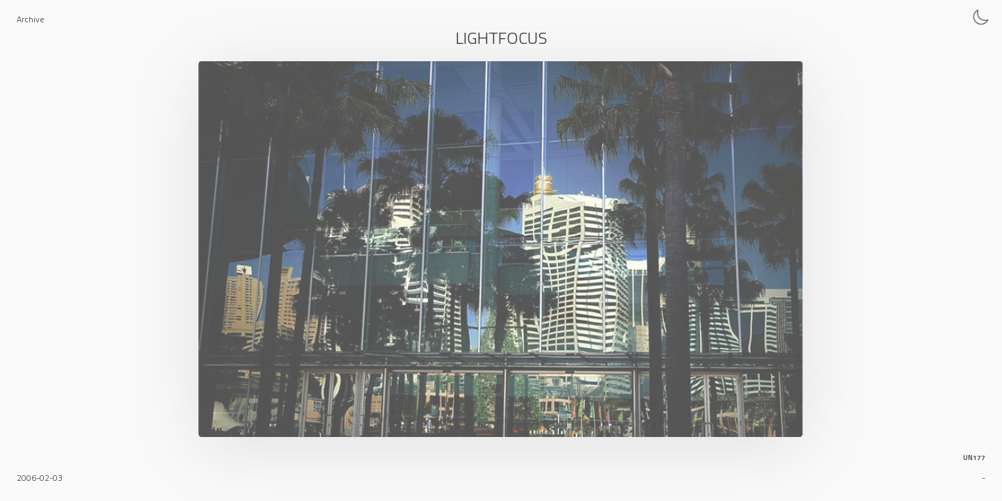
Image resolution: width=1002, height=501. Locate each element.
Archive (30, 19)
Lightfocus (501, 37)
